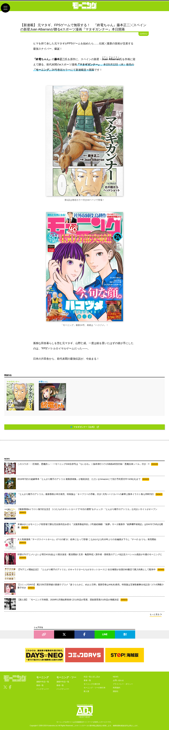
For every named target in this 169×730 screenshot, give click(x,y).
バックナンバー (42, 689)
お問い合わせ (118, 680)
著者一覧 (40, 685)
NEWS (115, 677)
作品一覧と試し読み (92, 677)
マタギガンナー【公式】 (84, 427)
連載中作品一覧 (42, 682)
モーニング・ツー (66, 677)
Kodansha (51, 726)
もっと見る (156, 614)
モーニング (42, 677)
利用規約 (116, 688)
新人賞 (86, 691)
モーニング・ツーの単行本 (94, 688)
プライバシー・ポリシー (123, 684)
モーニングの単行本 (92, 684)
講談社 (115, 691)
